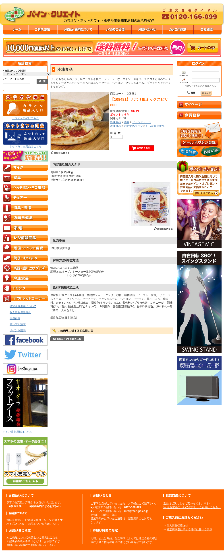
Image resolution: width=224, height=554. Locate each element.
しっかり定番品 (155, 126)
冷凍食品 (115, 122)
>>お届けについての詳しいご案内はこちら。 (33, 523)
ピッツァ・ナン (141, 122)
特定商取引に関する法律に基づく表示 (189, 529)
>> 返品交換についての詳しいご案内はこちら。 (192, 507)
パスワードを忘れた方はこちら (200, 86)
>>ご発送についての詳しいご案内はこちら (32, 537)
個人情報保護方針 (177, 525)
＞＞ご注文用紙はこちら (17, 431)
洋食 (126, 122)
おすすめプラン (133, 126)
